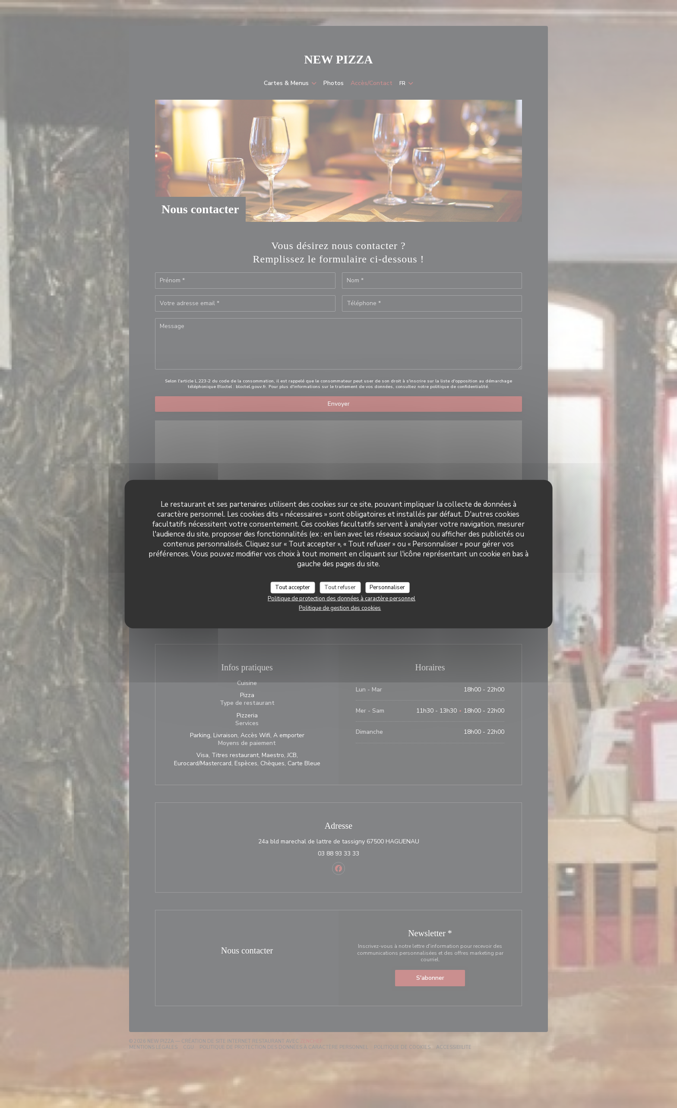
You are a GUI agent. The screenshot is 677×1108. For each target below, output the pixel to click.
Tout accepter (292, 587)
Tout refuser (340, 587)
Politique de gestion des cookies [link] (340, 608)
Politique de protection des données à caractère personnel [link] (341, 599)
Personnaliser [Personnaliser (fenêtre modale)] (387, 587)
